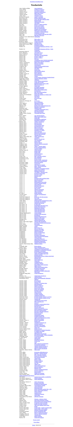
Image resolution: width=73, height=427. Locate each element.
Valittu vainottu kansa (39, 136)
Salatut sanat (37, 86)
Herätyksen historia (38, 162)
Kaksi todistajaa (37, 73)
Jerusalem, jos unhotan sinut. (40, 283)
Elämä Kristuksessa (38, 231)
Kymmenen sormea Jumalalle (40, 402)
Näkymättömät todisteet (39, 71)
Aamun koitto (37, 358)
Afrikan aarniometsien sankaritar (41, 248)
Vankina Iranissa (38, 277)
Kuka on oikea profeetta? (39, 134)
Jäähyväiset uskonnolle (39, 374)
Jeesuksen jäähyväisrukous (40, 214)
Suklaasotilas (37, 338)
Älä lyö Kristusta (38, 131)
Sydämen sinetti (37, 362)
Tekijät (33, 425)
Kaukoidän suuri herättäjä (40, 201)
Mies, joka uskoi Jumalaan (40, 354)
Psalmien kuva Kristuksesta (40, 29)
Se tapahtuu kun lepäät (39, 331)
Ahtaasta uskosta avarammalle (41, 144)
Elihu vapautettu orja (39, 301)
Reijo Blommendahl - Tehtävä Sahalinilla (43, 335)
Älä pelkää (36, 68)
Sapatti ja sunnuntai (38, 17)
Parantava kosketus (38, 360)
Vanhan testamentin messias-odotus (42, 317)
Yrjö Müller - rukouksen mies (41, 172)
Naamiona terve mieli (39, 230)
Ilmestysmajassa (38, 72)
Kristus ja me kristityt (39, 25)
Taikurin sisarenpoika (39, 189)
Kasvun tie (36, 145)
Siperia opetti (37, 141)
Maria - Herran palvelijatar (40, 166)
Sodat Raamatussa (38, 75)
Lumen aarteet (37, 337)
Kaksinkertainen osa (38, 126)
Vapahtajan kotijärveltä (39, 295)
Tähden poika (37, 364)
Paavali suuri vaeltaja (39, 288)
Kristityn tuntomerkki (39, 320)
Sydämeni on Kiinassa (39, 9)
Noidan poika (37, 152)
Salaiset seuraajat (38, 378)
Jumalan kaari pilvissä (39, 203)
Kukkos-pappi (37, 151)
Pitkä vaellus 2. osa (38, 40)
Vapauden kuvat (37, 135)
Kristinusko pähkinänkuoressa (41, 352)
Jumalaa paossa (37, 393)
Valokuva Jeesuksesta (39, 121)
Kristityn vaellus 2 (38, 57)
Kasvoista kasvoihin (38, 179)
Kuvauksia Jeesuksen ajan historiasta (42, 222)
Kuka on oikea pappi (39, 229)
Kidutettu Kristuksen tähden (40, 410)
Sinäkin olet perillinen (39, 373)
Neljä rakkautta (37, 184)
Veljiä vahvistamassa (39, 381)
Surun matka (37, 395)
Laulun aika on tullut (39, 82)
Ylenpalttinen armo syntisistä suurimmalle (43, 60)
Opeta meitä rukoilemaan (40, 365)
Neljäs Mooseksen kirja (39, 209)
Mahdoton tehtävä (38, 243)
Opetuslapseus (37, 65)
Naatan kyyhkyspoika (39, 307)
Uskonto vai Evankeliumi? (40, 194)
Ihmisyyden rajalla (38, 93)
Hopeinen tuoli (37, 176)
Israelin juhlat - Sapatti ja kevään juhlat (43, 407)
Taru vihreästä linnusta (39, 115)
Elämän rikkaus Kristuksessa (40, 240)
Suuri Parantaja (37, 291)
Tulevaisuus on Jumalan (39, 165)
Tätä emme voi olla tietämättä (41, 55)
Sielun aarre (37, 327)
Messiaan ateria (37, 306)
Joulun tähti (37, 118)
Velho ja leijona (37, 192)
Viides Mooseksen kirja (39, 211)
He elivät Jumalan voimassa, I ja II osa (42, 296)
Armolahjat (36, 137)
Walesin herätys (37, 257)
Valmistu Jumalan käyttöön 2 (40, 347)
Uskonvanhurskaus (38, 386)
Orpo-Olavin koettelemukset (40, 161)
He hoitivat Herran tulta (39, 173)
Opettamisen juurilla (38, 103)
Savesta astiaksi (37, 314)
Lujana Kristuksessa (38, 273)
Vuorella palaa (37, 415)
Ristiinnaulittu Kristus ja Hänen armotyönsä (44, 256)
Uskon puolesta (37, 150)
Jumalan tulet (37, 299)
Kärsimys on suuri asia (39, 139)
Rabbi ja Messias (38, 416)
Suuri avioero (37, 188)
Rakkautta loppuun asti (39, 171)
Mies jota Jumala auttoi (39, 28)
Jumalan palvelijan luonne (40, 242)
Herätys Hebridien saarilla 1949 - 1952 (42, 389)
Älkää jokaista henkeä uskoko (41, 267)
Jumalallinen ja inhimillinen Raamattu (42, 250)
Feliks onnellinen (38, 391)
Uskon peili (36, 261)
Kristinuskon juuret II (39, 305)
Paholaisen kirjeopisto (39, 185)
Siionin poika (37, 70)
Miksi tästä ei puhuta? (39, 319)
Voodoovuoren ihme (38, 41)
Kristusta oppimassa (38, 370)
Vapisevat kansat (38, 199)
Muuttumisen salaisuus (39, 208)
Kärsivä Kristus (37, 158)
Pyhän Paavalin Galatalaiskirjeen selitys (43, 200)
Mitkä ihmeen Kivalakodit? (40, 333)
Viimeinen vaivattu (38, 15)
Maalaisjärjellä (37, 20)
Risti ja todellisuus (38, 102)
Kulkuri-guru (37, 321)
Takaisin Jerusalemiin (39, 110)
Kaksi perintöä (37, 372)
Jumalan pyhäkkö (38, 148)
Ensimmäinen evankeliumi (40, 119)
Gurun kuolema (37, 213)
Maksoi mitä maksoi (38, 62)
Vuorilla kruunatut (38, 225)
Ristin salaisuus (37, 246)
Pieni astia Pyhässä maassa (40, 310)
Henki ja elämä (37, 359)
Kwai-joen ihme (38, 98)
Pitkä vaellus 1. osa (38, 39)
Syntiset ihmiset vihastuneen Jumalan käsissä (44, 77)
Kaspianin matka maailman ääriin (41, 178)
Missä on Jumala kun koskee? (41, 412)
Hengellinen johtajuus (39, 340)
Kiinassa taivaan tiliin (39, 383)
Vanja (35, 99)
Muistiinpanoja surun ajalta (40, 182)
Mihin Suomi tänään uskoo (40, 116)
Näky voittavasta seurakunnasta (41, 343)
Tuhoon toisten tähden (39, 219)
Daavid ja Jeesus (38, 123)
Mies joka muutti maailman (40, 92)
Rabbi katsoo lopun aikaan (40, 30)
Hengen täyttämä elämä (39, 232)
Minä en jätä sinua (38, 128)
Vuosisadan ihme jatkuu (39, 113)
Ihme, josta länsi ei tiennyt (40, 156)
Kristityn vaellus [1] (38, 56)
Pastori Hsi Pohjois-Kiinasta (40, 356)
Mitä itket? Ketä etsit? (39, 35)
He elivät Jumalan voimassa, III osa (42, 298)
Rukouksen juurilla (38, 312)
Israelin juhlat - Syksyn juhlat (40, 409)
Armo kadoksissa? (38, 8)
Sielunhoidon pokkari (39, 315)
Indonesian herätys (38, 153)
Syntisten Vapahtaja (38, 294)
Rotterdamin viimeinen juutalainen (42, 61)
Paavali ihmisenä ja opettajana (41, 309)
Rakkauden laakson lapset (40, 132)
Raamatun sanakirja (38, 290)
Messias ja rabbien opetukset (40, 24)
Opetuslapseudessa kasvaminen (41, 236)
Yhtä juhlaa (36, 23)
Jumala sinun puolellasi (39, 169)
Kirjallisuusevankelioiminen (40, 384)
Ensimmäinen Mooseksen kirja (41, 205)
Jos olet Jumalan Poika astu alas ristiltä (43, 34)
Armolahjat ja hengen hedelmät (41, 31)
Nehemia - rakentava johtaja (40, 399)
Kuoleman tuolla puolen (39, 268)
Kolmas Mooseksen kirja (39, 206)
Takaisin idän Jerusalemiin (40, 221)
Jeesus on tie (37, 341)
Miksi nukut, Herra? (38, 13)
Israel (35, 195)
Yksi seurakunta (38, 140)
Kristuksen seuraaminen (39, 235)
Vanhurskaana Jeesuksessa (40, 275)
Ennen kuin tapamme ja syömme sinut (42, 94)
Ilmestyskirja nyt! (38, 227)
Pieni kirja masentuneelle (40, 326)
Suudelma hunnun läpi (39, 316)
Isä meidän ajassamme (39, 87)
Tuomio (36, 76)
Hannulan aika (37, 258)
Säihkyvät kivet (37, 266)
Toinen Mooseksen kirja (39, 210)
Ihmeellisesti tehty (38, 44)
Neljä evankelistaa (38, 287)
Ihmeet (35, 177)
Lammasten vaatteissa (39, 269)
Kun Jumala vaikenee (39, 10)
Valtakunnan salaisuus (39, 394)
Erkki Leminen (37, 167)
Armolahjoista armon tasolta (40, 300)
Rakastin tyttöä (37, 368)
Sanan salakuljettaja (38, 379)
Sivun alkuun (36, 422)
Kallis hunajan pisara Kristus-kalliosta (42, 401)
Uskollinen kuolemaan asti (40, 322)
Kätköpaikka (37, 36)
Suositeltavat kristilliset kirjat (36, 1)
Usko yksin (36, 97)
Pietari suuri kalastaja (39, 289)
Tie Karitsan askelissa (39, 336)
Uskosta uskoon (37, 14)
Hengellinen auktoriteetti (39, 241)
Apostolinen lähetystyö (39, 238)
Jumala (35, 226)
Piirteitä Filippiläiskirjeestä (40, 216)
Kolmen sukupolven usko (40, 18)
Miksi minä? (37, 349)
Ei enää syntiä (37, 204)
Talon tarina (37, 272)
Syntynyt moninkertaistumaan (41, 369)
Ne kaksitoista (37, 91)
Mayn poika (37, 224)
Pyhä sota (36, 59)
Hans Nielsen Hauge (38, 112)
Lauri (35, 342)
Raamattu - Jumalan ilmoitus (40, 353)
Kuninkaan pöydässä (39, 45)
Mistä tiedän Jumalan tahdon (40, 89)
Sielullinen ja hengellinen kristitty (41, 168)
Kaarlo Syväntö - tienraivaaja (40, 160)
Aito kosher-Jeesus (38, 52)
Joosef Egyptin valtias (39, 125)
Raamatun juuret (38, 54)
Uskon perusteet (38, 237)
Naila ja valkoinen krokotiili (40, 413)
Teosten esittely (36, 419)
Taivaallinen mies (38, 332)
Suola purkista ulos (38, 259)
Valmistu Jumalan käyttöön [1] (41, 346)
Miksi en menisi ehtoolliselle (40, 348)
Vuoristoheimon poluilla (39, 385)
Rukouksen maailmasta (39, 107)
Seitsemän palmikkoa (39, 129)
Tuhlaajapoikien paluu (39, 22)
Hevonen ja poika (38, 174)
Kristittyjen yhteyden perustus (41, 197)
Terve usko (36, 198)
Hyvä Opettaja (37, 280)
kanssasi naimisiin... (38, 367)
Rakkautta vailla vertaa (39, 217)
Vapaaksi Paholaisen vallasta (40, 78)
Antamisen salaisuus (38, 263)
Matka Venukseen (38, 181)
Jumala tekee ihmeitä (39, 417)
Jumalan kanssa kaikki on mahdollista (42, 376)
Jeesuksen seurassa (38, 323)
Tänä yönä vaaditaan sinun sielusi (41, 405)
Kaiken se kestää (38, 328)
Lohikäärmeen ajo (38, 262)
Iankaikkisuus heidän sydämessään (42, 270)
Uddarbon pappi (38, 108)
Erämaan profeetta (38, 254)
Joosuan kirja (37, 163)
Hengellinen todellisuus (39, 120)
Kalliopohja (37, 95)
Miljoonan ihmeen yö (39, 84)
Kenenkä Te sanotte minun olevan (41, 304)
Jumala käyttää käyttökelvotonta (41, 66)
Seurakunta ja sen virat (39, 33)
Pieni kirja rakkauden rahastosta (41, 311)
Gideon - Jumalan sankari (40, 146)
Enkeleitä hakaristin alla (39, 220)
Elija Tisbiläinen (38, 157)
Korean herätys (37, 155)
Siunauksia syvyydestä (39, 130)
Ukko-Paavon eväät (38, 104)
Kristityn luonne (38, 234)
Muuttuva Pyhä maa (38, 285)
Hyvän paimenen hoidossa (40, 147)
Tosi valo (36, 363)
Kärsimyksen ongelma (39, 26)
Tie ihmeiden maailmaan (39, 344)
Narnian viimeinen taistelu (40, 183)
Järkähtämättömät (38, 67)
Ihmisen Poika (37, 282)
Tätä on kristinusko (38, 190)
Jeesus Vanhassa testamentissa (41, 81)
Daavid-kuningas (38, 124)
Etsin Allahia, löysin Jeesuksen (41, 264)
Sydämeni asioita (38, 293)
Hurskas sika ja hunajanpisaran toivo (42, 105)
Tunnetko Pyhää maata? (39, 325)
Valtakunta (36, 79)
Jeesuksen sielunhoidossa (40, 12)
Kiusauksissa (37, 215)
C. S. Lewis (37, 100)
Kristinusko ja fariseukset (40, 251)
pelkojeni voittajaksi (38, 396)
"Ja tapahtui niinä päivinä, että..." (41, 109)
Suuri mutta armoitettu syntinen (41, 400)
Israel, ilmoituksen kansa (39, 247)
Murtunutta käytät (38, 388)
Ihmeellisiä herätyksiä (39, 88)
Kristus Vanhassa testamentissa (41, 252)
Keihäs (35, 406)
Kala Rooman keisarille (39, 357)
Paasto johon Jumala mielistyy (41, 390)
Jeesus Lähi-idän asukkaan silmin (41, 19)
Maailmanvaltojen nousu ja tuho (41, 83)
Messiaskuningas (38, 284)
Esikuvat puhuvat (38, 142)
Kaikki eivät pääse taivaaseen (40, 404)
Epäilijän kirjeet (37, 42)
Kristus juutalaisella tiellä (40, 411)
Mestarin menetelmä (38, 63)
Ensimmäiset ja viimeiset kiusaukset (42, 330)
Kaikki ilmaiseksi (38, 193)
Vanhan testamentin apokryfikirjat (26, 375)
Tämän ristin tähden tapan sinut (41, 253)
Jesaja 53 (36, 303)
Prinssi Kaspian (37, 187)
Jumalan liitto (37, 51)
